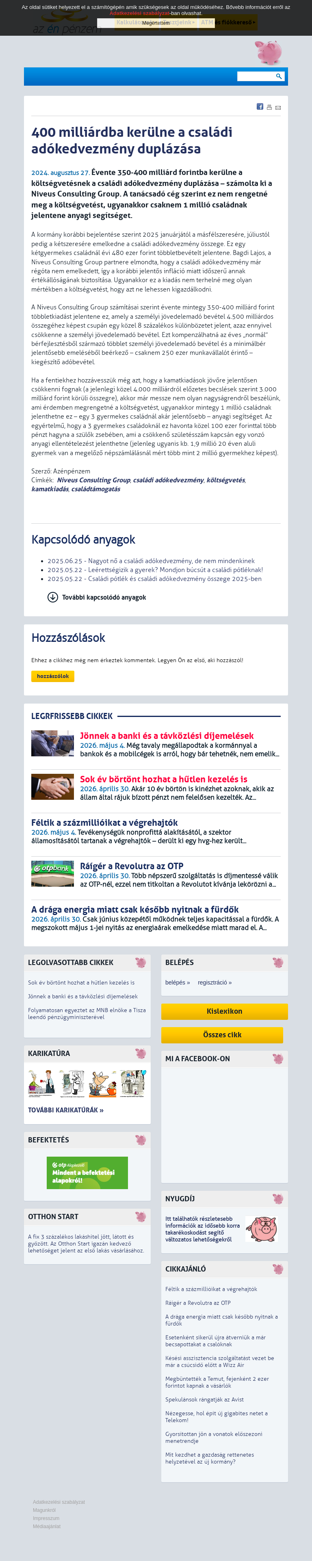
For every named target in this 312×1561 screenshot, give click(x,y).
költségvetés (225, 480)
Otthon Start (53, 1217)
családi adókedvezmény (168, 480)
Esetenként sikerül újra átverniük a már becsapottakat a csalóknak (215, 1341)
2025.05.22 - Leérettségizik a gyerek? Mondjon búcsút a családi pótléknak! (155, 570)
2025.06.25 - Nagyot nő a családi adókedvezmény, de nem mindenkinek (151, 561)
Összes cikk (222, 1035)
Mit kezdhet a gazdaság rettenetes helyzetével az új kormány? (209, 1458)
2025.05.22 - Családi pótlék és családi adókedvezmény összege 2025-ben (155, 579)
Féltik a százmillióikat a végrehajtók (211, 1289)
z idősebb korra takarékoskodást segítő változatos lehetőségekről (202, 1232)
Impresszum (46, 1518)
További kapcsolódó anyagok (104, 597)
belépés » (177, 982)
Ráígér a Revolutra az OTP (198, 1303)
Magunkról (44, 1510)
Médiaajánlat (47, 1526)
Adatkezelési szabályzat (59, 1502)
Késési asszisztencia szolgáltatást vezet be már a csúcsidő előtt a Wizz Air (219, 1362)
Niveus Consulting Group (93, 480)
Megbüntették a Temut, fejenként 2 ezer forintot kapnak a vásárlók (217, 1382)
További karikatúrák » (66, 1110)
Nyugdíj (180, 1199)
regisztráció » (215, 982)
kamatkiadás (49, 489)
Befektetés (48, 1140)
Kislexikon (225, 1011)
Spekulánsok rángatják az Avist (204, 1399)
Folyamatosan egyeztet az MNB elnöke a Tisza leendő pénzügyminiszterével (87, 1014)
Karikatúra (49, 1053)
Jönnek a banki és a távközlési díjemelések (83, 996)
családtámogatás (95, 489)
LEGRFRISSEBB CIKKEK (72, 716)
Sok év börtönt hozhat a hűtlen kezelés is (81, 982)
